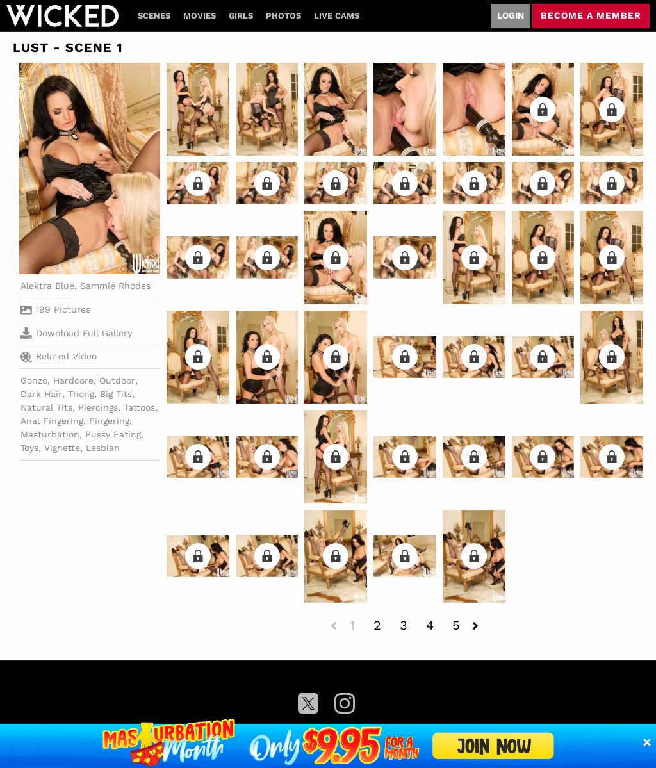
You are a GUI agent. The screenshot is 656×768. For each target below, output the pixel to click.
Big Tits (116, 394)
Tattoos (139, 407)
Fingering (109, 421)
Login (510, 15)
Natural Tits (46, 407)
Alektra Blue (47, 286)
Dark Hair (41, 394)
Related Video (58, 357)
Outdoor (117, 380)
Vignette (62, 448)
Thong (81, 394)
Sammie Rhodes (115, 286)
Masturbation (49, 434)
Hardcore (73, 380)
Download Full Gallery (76, 333)
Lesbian (103, 448)
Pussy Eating (113, 434)
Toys (29, 448)
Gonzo (33, 380)
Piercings (98, 407)
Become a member (591, 15)
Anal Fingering (51, 421)
